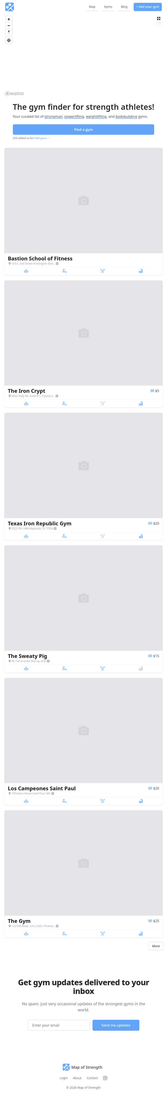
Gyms (108, 7)
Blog (124, 7)
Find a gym (83, 129)
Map (92, 7)
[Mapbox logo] (14, 93)
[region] (83, 55)
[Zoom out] (9, 25)
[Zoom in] (9, 19)
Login (64, 1078)
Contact (92, 1078)
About (77, 1078)
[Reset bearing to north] (9, 32)
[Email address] (59, 1025)
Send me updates (115, 1025)
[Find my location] (9, 40)
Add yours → (42, 138)
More (156, 946)
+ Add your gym (147, 7)
